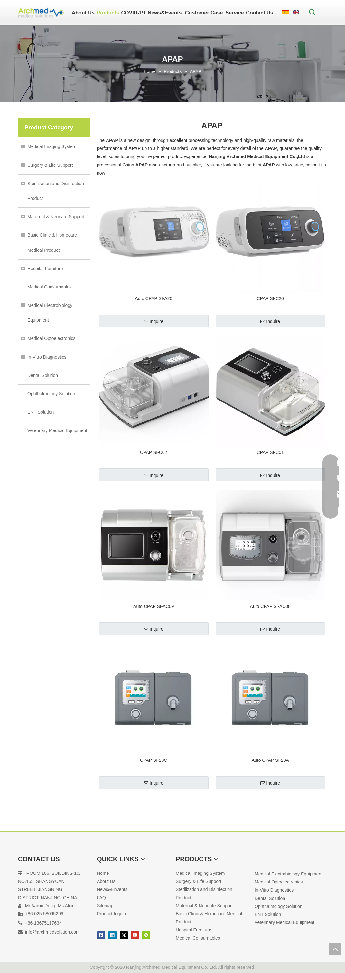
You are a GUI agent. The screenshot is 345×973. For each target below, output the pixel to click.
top (335, 949)
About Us (106, 881)
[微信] (146, 935)
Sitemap (105, 905)
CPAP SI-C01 (270, 452)
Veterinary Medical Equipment (57, 430)
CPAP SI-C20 (270, 298)
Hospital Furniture (45, 268)
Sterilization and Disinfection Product (55, 191)
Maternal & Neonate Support (55, 216)
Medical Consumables (49, 286)
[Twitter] (124, 935)
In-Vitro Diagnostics (46, 357)
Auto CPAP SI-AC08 (270, 606)
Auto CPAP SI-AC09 (153, 606)
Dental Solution (42, 375)
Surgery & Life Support (50, 165)
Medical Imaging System (52, 146)
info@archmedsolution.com (52, 932)
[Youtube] (135, 935)
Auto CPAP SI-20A (270, 760)
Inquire (153, 321)
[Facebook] (101, 935)
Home (103, 873)
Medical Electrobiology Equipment (49, 313)
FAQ (101, 897)
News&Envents (112, 889)
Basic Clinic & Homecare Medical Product (52, 242)
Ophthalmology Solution (51, 393)
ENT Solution (40, 412)
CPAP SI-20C (153, 760)
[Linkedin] (112, 935)
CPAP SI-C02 (153, 452)
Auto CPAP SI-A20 (153, 298)
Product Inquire (112, 913)
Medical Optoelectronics (51, 338)
